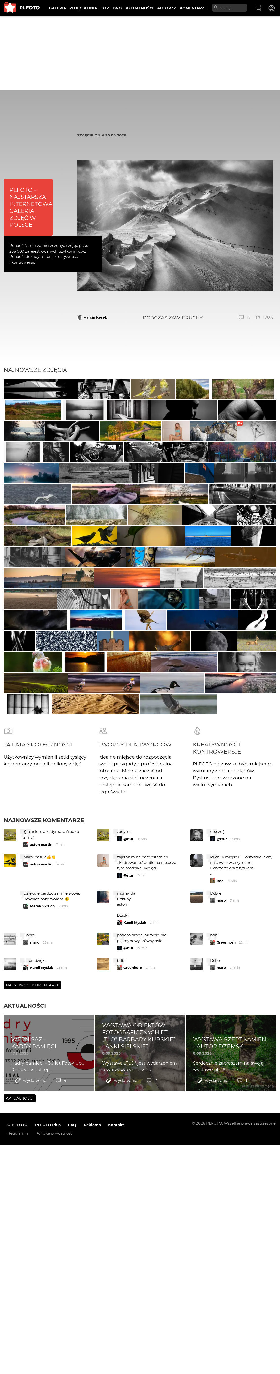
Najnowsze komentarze (44, 1121)
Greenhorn (226, 1243)
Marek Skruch (42, 1207)
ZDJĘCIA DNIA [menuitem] (83, 8)
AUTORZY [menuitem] (166, 8)
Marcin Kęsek (95, 317)
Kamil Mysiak (134, 1223)
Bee (220, 1182)
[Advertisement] (140, 52)
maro (221, 1201)
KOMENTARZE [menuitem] (193, 8)
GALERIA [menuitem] (57, 8)
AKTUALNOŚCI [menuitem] (139, 8)
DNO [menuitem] (117, 8)
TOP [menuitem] (105, 8)
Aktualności (25, 1306)
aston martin (41, 1145)
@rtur (128, 1140)
